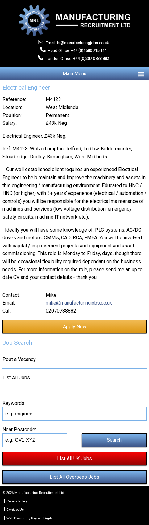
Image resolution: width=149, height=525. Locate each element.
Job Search (17, 342)
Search (114, 440)
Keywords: (13, 403)
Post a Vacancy (19, 359)
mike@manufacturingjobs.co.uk (79, 303)
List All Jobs (16, 377)
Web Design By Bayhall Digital (30, 518)
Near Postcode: (19, 429)
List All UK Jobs (74, 458)
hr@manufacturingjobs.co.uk (83, 42)
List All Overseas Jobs (74, 477)
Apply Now (74, 327)
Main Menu (103, 74)
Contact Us (15, 510)
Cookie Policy (16, 501)
